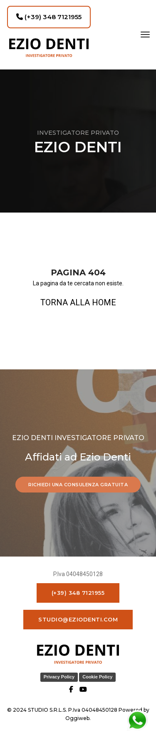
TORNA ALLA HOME (78, 302)
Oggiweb (77, 718)
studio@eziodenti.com (78, 619)
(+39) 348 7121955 (49, 17)
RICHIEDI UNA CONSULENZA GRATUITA (78, 485)
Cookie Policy (97, 676)
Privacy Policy (59, 676)
